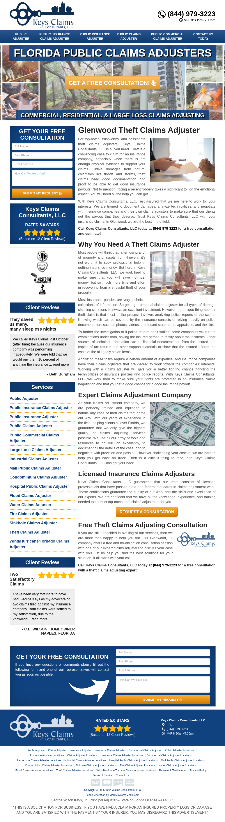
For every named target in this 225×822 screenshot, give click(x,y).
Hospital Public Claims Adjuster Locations (133, 760)
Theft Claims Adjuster (30, 532)
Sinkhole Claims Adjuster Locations (96, 765)
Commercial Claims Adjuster (145, 750)
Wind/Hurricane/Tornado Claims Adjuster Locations (126, 770)
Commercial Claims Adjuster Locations (169, 755)
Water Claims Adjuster (30, 505)
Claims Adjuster (57, 750)
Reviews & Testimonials (173, 770)
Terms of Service (102, 775)
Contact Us (122, 775)
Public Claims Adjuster (129, 36)
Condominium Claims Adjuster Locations (48, 765)
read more (61, 364)
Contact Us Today (203, 36)
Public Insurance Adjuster (95, 36)
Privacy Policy (198, 770)
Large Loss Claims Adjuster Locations (39, 760)
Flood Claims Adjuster (30, 495)
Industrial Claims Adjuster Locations (85, 760)
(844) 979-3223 (187, 14)
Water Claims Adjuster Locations (178, 765)
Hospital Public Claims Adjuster (39, 486)
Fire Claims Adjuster (29, 514)
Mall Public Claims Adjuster (35, 468)
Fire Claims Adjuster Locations (137, 765)
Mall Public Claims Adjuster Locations (183, 760)
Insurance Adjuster (80, 750)
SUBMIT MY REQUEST (42, 193)
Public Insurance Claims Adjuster (54, 36)
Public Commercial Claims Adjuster (167, 36)
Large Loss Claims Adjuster (36, 450)
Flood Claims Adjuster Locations (34, 770)
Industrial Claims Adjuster (34, 459)
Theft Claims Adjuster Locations (74, 770)
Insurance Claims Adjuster (110, 750)
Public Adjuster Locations (179, 750)
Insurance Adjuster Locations (47, 755)
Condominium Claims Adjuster (38, 477)
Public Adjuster (21, 36)
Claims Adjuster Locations (82, 755)
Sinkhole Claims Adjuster (33, 523)
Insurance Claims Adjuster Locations (122, 755)
